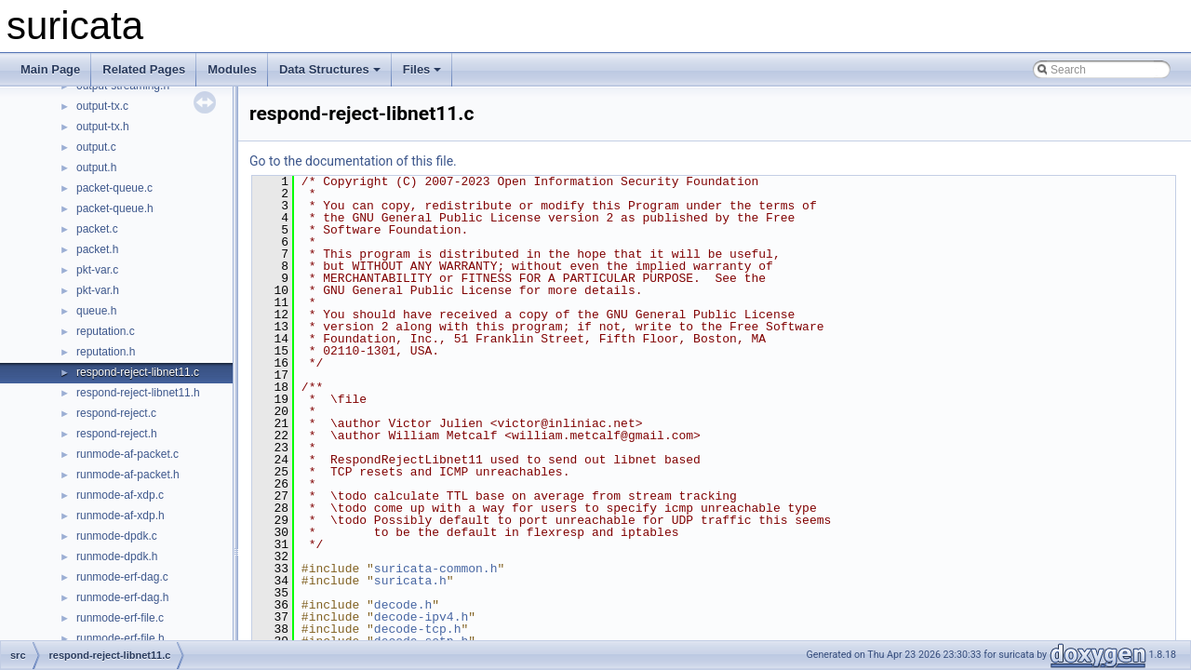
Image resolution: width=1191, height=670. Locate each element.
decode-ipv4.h (421, 617)
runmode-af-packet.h (128, 474)
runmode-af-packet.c (127, 454)
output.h (96, 167)
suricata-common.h (436, 568)
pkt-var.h (97, 290)
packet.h (97, 249)
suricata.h (410, 580)
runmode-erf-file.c (120, 617)
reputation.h (105, 351)
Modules (232, 69)
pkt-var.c (97, 269)
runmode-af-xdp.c (120, 495)
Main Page (50, 69)
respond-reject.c (116, 413)
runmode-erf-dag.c (122, 576)
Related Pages (143, 69)
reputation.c (105, 331)
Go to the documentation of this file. (353, 161)
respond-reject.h (116, 433)
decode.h (403, 604)
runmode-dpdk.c (116, 536)
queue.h (96, 310)
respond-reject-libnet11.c (137, 372)
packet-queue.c (114, 187)
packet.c (97, 228)
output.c (96, 147)
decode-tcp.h (418, 629)
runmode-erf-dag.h (122, 597)
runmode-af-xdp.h (120, 515)
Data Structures (330, 69)
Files (422, 69)
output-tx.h (102, 126)
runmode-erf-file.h (120, 638)
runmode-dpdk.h (116, 556)
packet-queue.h (115, 208)
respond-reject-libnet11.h (138, 392)
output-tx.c (102, 106)
